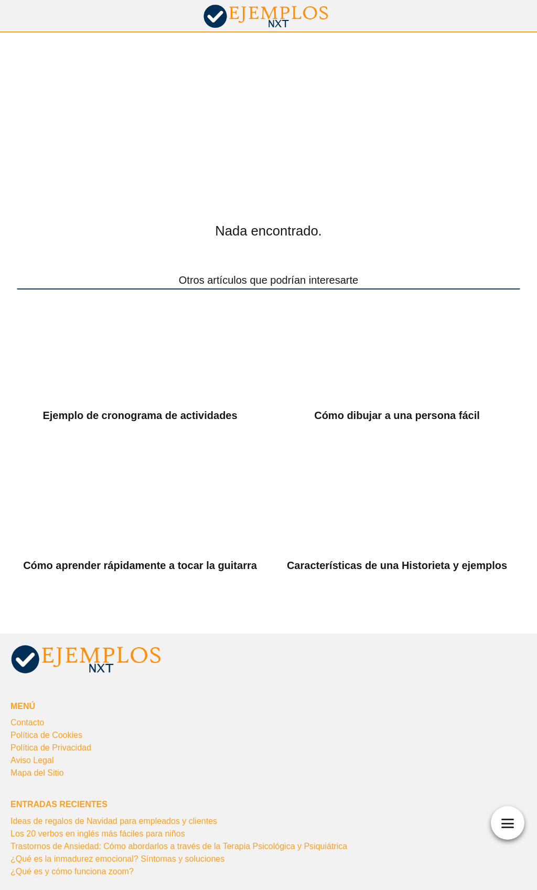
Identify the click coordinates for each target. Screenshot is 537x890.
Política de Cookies (46, 735)
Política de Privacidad (50, 747)
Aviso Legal (31, 760)
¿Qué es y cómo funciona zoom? (72, 871)
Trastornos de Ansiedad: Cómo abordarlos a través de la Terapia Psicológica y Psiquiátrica (178, 846)
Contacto (27, 722)
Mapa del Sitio (36, 772)
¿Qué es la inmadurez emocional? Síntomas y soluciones (117, 858)
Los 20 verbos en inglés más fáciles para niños (97, 833)
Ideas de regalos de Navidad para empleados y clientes (113, 821)
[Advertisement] (268, 111)
